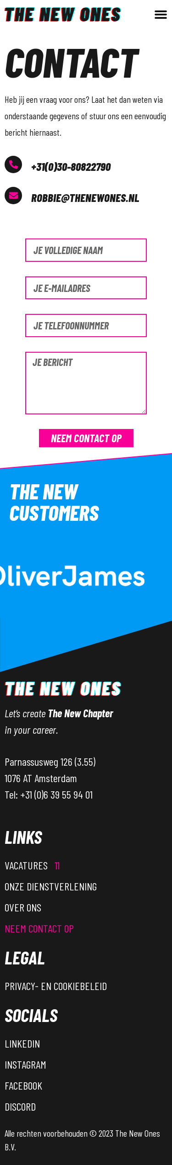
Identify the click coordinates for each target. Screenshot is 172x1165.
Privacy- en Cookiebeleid (56, 985)
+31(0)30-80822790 (71, 166)
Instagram (25, 1064)
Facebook (23, 1085)
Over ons (23, 907)
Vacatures (32, 865)
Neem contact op (39, 928)
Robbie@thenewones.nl (85, 197)
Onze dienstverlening (51, 886)
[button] (161, 15)
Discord (20, 1106)
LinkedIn (22, 1043)
